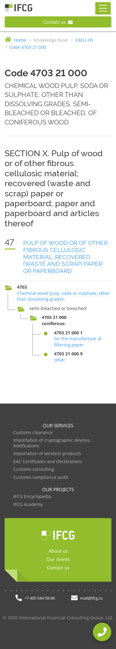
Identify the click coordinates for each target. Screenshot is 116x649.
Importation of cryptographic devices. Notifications (52, 443)
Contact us (58, 22)
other (59, 360)
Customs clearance (33, 432)
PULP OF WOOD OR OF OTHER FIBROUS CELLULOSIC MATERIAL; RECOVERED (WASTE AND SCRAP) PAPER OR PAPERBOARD (65, 256)
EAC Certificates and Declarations (47, 461)
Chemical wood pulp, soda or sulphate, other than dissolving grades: (63, 296)
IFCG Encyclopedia (32, 496)
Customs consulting (33, 469)
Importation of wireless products (47, 453)
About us (58, 551)
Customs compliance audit (40, 477)
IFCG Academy (28, 504)
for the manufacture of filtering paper (77, 342)
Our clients (58, 559)
